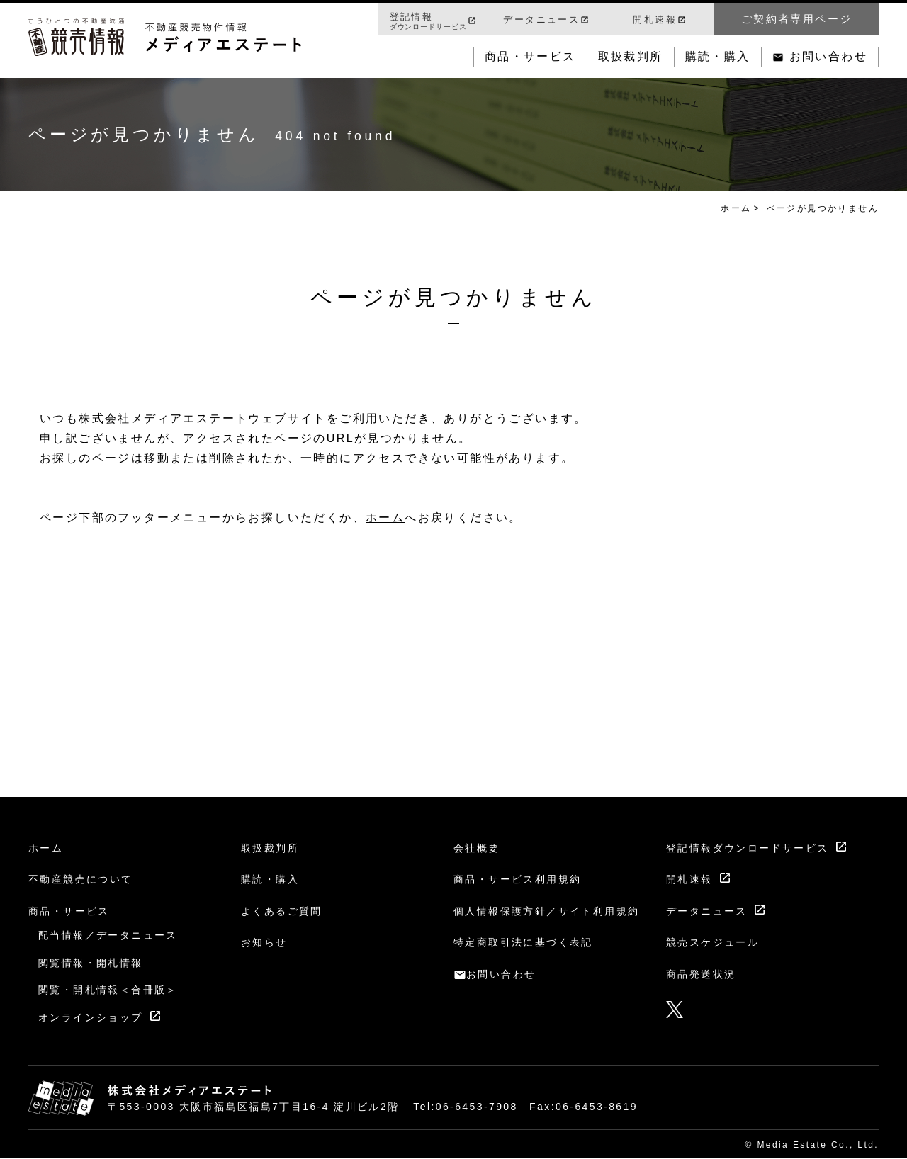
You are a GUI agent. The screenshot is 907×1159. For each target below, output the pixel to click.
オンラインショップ (90, 1017)
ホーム (736, 208)
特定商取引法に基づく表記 (523, 942)
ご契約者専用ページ (796, 19)
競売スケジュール (712, 942)
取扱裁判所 (630, 56)
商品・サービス (530, 56)
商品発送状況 (701, 974)
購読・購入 (717, 56)
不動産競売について (80, 879)
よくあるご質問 (281, 911)
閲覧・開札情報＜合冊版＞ (108, 989)
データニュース (541, 19)
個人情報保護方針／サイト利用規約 (546, 911)
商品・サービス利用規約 (517, 879)
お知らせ (264, 942)
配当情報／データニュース (108, 935)
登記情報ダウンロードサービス (747, 848)
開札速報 (655, 19)
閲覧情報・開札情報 (90, 962)
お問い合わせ (828, 56)
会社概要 (477, 848)
